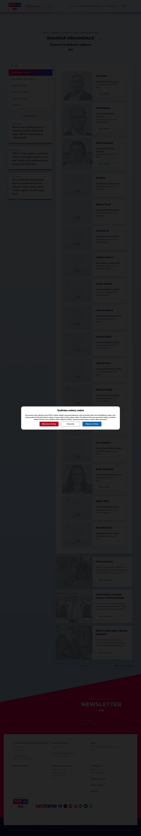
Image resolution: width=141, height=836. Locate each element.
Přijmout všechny (92, 424)
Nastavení (70, 424)
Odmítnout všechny (49, 424)
